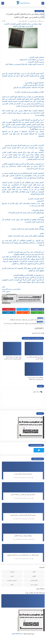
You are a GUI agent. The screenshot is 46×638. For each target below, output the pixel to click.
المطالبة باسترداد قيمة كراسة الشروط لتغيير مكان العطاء (35, 378)
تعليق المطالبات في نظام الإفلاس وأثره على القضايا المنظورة (23, 555)
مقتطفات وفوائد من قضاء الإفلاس (23, 535)
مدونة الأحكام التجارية (17, 633)
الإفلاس (34, 576)
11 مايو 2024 (17, 477)
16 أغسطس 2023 (17, 518)
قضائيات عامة (34, 584)
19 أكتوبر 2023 (17, 498)
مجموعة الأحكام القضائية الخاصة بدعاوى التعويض (23, 515)
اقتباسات (12, 572)
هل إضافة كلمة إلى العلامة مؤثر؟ (23, 474)
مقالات (12, 584)
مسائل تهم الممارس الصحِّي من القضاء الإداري (34, 357)
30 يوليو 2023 (17, 558)
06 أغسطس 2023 (17, 539)
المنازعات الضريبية (12, 580)
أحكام (34, 572)
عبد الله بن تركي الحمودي (27, 477)
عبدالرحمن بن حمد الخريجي (11, 289)
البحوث (12, 576)
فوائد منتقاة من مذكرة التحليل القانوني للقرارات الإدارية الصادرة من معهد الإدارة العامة (12, 358)
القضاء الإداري (39, 11)
